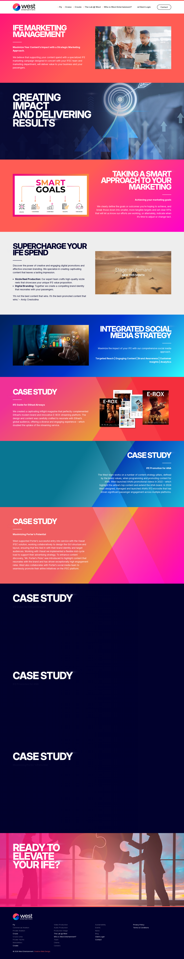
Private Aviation (19, 931)
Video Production (61, 925)
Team (56, 940)
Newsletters (17, 943)
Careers (57, 946)
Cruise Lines (18, 937)
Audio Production (61, 928)
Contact (164, 7)
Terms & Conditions (141, 928)
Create (78, 7)
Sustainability (100, 925)
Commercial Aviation (21, 928)
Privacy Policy (138, 925)
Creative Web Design (42, 951)
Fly (60, 7)
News (97, 931)
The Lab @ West (93, 7)
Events (97, 928)
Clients (56, 943)
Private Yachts (18, 940)
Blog (97, 934)
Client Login (144, 7)
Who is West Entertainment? (118, 7)
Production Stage (61, 931)
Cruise (68, 7)
